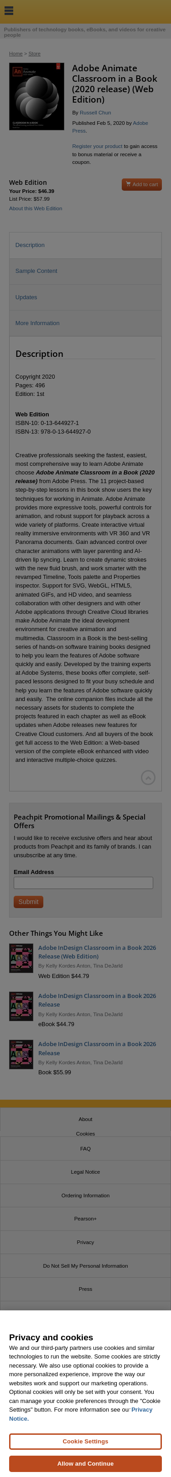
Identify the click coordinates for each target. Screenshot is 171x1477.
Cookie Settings (85, 1448)
